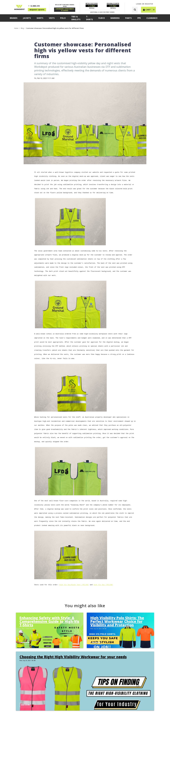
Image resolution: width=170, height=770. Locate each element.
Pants (128, 18)
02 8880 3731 (35, 6)
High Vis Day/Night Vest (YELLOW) (74, 577)
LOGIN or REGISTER (144, 4)
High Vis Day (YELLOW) (103, 577)
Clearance (151, 18)
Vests (52, 18)
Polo (63, 18)
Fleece (101, 18)
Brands (13, 18)
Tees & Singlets (75, 18)
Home (16, 28)
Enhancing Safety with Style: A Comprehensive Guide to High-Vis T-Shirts (49, 613)
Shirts (40, 18)
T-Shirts (89, 18)
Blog (22, 28)
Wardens (115, 18)
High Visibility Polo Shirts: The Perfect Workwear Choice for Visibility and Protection (117, 613)
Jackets (27, 18)
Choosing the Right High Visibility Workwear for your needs (73, 648)
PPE (139, 18)
